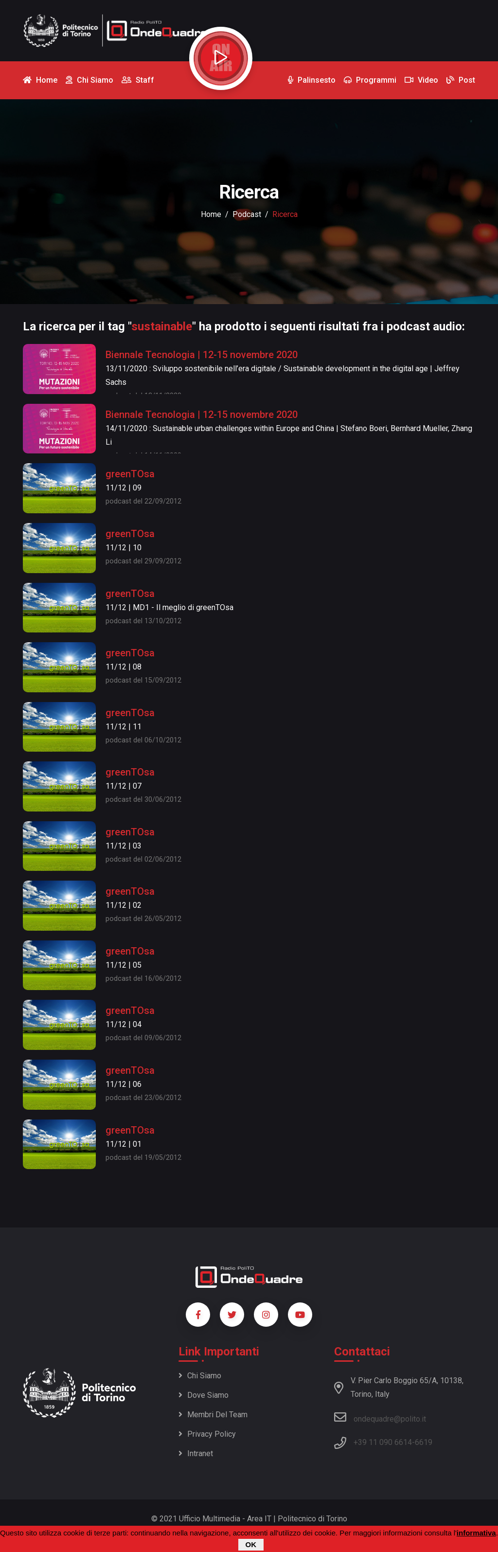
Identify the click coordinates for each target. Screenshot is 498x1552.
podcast (246, 214)
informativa (476, 1534)
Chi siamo (199, 1375)
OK (251, 1545)
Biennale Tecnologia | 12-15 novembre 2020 (202, 355)
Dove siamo (203, 1395)
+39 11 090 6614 (383, 1442)
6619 (423, 1442)
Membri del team (213, 1414)
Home (211, 214)
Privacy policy (207, 1434)
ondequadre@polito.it (380, 1417)
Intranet (195, 1453)
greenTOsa (130, 474)
